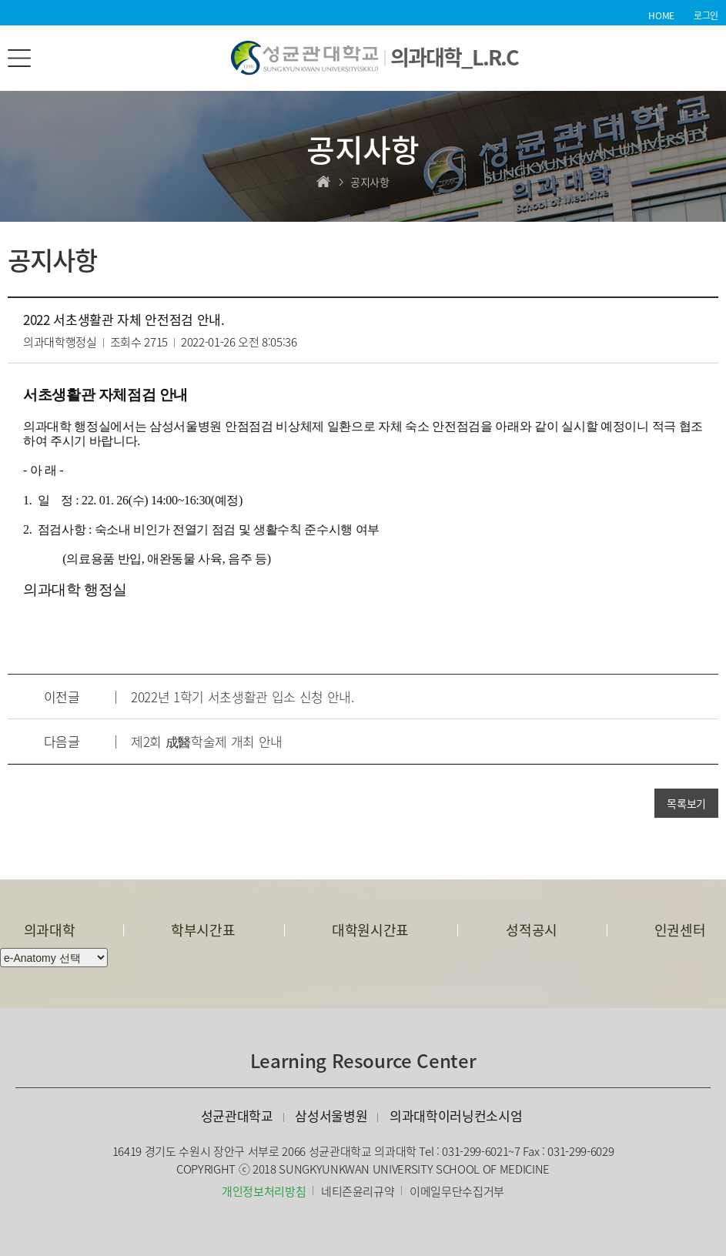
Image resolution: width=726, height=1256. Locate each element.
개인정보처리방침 (264, 1191)
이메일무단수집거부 (457, 1191)
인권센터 (680, 929)
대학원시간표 (370, 929)
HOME (661, 15)
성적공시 (531, 929)
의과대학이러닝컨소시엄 (456, 1115)
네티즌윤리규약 (358, 1191)
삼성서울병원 (331, 1115)
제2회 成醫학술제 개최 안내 (207, 741)
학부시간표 (203, 929)
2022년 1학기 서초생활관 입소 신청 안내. (242, 696)
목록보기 (686, 803)
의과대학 (49, 929)
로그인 (706, 15)
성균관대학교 (237, 1115)
